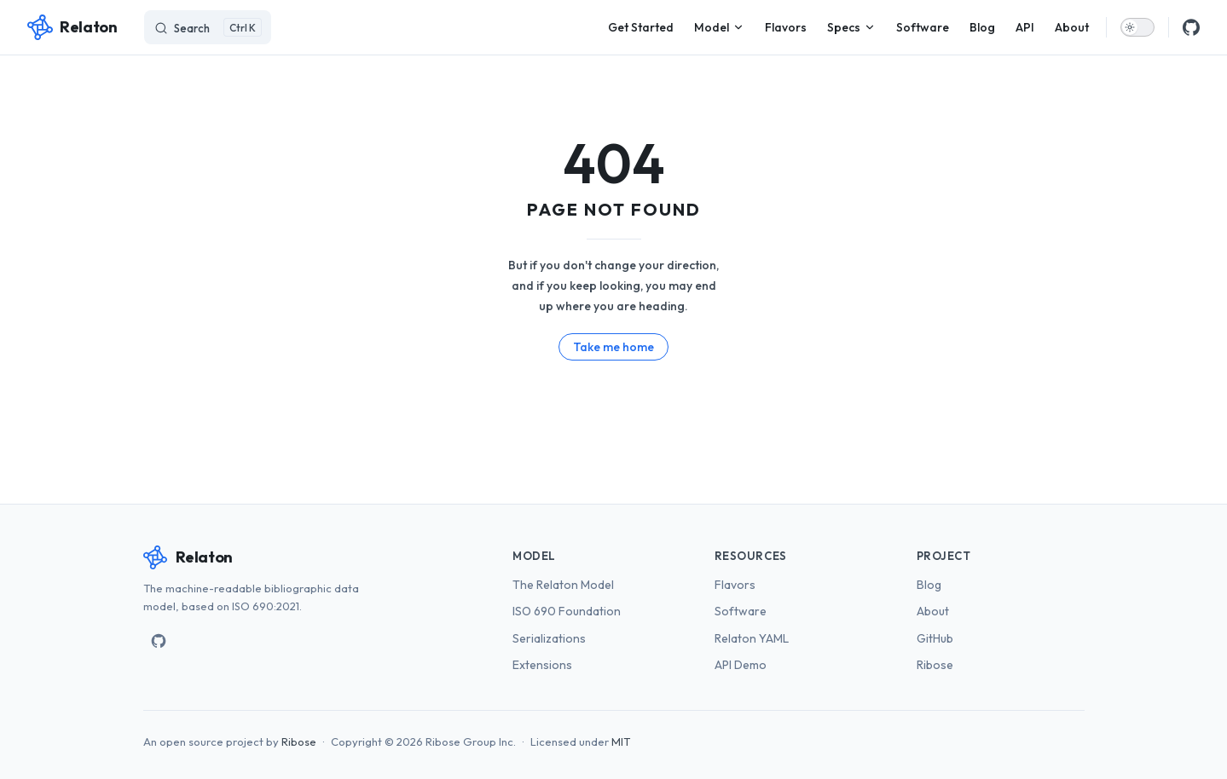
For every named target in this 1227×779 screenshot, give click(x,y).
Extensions (542, 664)
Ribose (935, 664)
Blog (929, 584)
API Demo (741, 664)
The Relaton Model (563, 584)
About (933, 611)
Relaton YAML (752, 638)
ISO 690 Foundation (566, 611)
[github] (1191, 27)
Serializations (549, 638)
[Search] (207, 27)
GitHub (935, 638)
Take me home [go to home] (613, 347)
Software (741, 611)
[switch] (1137, 27)
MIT (620, 741)
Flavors (735, 584)
